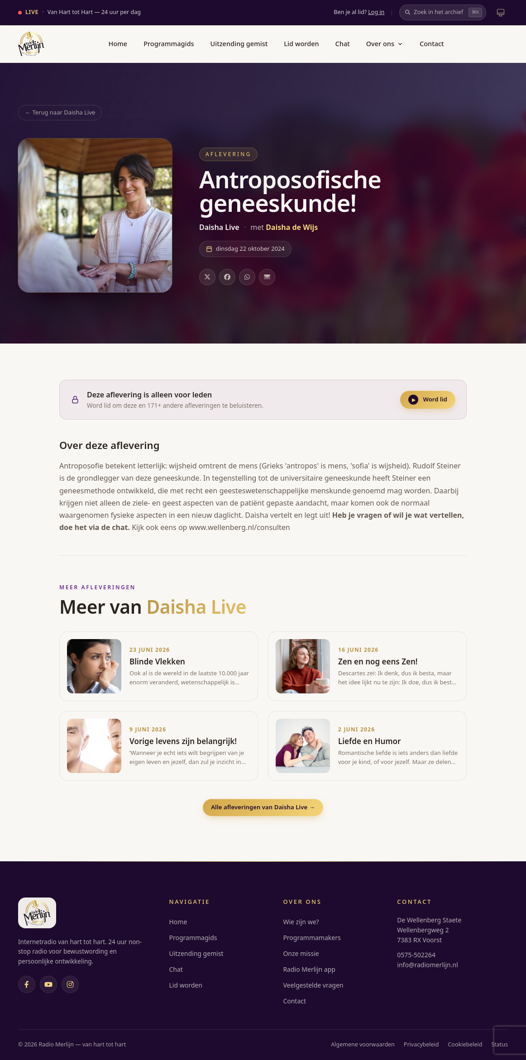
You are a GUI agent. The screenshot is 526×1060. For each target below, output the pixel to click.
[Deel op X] (207, 277)
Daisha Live (220, 227)
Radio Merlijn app (309, 969)
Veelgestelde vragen (313, 985)
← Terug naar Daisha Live (60, 112)
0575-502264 (416, 954)
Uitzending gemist (239, 43)
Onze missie (301, 953)
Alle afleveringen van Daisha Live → (263, 807)
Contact (432, 43)
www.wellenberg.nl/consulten (239, 527)
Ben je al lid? (359, 12)
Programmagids (168, 43)
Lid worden (301, 43)
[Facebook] (26, 984)
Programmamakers (311, 937)
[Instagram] (70, 984)
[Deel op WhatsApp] (247, 277)
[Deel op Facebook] (227, 277)
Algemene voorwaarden (363, 1044)
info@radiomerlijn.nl (427, 964)
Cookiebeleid (465, 1044)
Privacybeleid (421, 1044)
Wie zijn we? (301, 921)
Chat (342, 43)
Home (117, 43)
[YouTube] (48, 984)
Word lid (427, 400)
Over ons (384, 43)
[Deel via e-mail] (267, 277)
